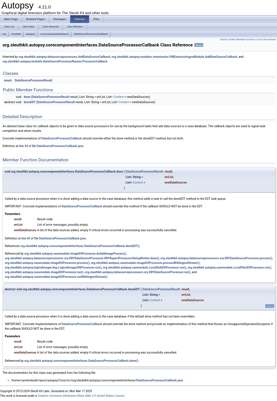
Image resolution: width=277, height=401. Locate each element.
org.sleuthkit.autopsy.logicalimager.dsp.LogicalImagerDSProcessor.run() (53, 267)
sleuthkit (16, 34)
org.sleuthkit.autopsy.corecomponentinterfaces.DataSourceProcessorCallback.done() (81, 360)
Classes (224, 39)
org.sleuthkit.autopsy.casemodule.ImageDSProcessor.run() (44, 272)
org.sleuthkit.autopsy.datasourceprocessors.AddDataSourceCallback (64, 56)
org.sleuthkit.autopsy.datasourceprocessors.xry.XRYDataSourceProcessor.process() (216, 258)
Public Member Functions (242, 39)
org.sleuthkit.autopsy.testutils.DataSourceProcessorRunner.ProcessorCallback (55, 61)
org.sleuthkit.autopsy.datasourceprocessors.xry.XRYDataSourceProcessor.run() (137, 272)
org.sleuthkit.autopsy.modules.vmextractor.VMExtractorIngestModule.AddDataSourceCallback (174, 56)
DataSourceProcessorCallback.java (60, 146)
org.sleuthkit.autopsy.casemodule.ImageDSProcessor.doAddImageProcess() (75, 253)
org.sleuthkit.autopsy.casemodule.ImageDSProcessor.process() (47, 263)
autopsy (30, 34)
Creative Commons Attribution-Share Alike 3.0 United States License (81, 395)
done (27, 97)
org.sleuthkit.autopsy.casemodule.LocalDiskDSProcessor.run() (144, 267)
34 (26, 146)
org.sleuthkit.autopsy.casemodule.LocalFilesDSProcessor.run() (229, 267)
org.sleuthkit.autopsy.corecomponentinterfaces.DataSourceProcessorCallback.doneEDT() (80, 246)
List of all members (266, 39)
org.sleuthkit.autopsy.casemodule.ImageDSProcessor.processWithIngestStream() (145, 263)
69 (28, 238)
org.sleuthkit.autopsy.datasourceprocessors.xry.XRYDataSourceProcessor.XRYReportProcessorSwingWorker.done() (82, 258)
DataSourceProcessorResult (33, 80)
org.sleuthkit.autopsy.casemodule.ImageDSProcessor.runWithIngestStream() (56, 276)
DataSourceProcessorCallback (91, 34)
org (4, 34)
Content (118, 97)
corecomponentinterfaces (54, 34)
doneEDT (29, 102)
